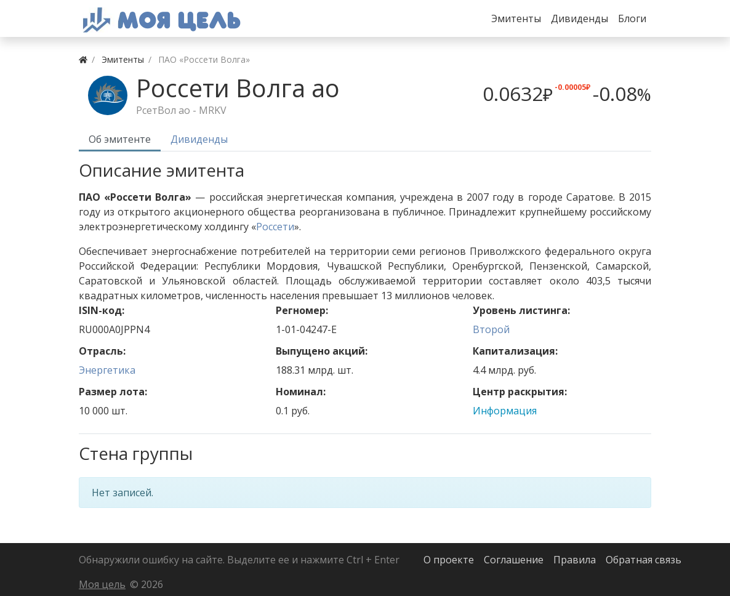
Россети (275, 226)
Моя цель (102, 584)
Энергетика (107, 370)
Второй (491, 329)
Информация (505, 410)
